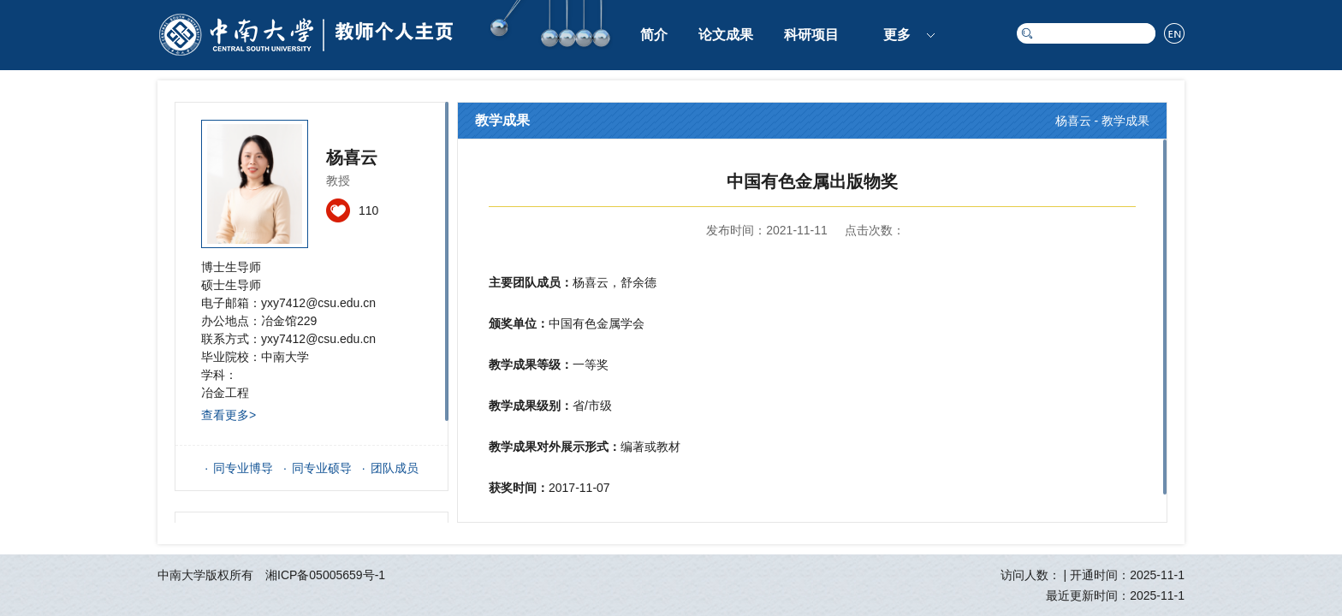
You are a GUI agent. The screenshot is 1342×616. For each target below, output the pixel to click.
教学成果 (1125, 120)
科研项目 (811, 34)
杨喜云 (1073, 120)
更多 (897, 34)
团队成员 (395, 468)
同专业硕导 (322, 468)
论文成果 (725, 34)
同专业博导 (243, 468)
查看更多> (228, 415)
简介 (654, 34)
